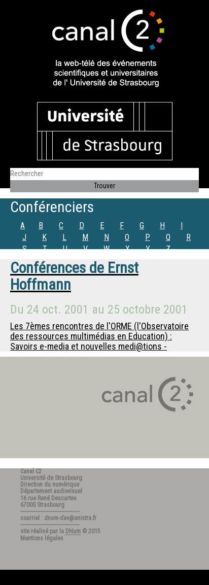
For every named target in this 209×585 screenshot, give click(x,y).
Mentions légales (41, 538)
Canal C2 (31, 471)
